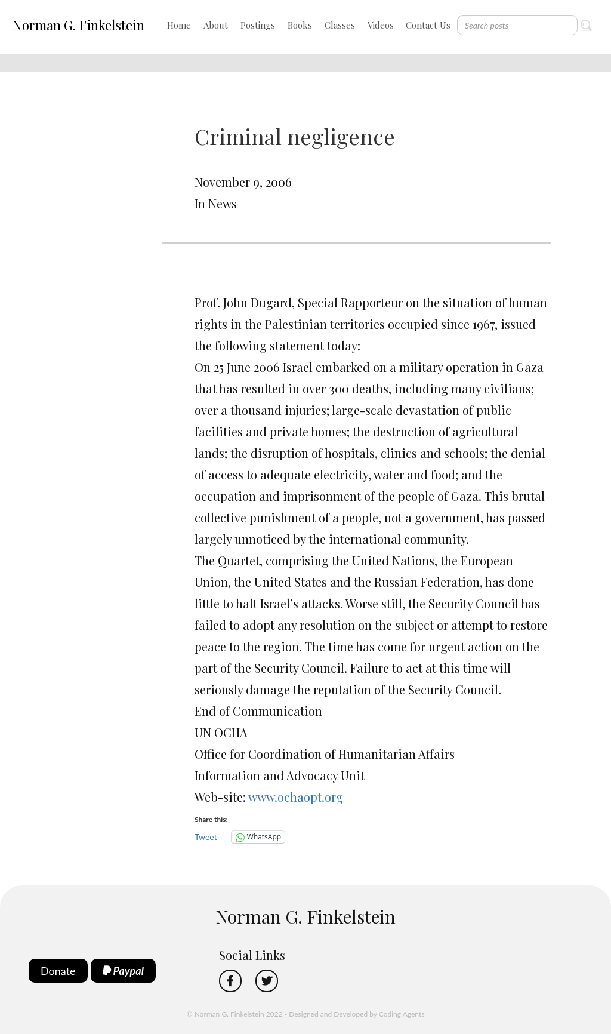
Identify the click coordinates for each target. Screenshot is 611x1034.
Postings (257, 25)
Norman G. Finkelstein (78, 25)
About (215, 25)
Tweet (206, 837)
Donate (58, 970)
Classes (340, 25)
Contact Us (428, 25)
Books (300, 25)
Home (179, 25)
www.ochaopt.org (295, 797)
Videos (381, 25)
